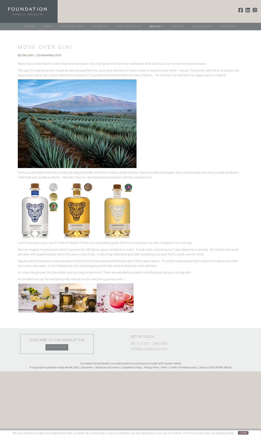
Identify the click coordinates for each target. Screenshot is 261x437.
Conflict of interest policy (183, 367)
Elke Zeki (27, 55)
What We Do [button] (71, 26)
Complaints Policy (132, 367)
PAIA (164, 367)
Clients (100, 26)
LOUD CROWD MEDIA (219, 367)
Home (29, 26)
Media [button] (155, 26)
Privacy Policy (151, 367)
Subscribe (56, 347)
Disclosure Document (107, 367)
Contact (228, 26)
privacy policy (224, 433)
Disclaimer (87, 367)
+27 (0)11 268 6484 (151, 343)
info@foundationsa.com (149, 348)
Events (178, 26)
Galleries (202, 26)
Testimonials (128, 26)
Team (47, 26)
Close (243, 432)
